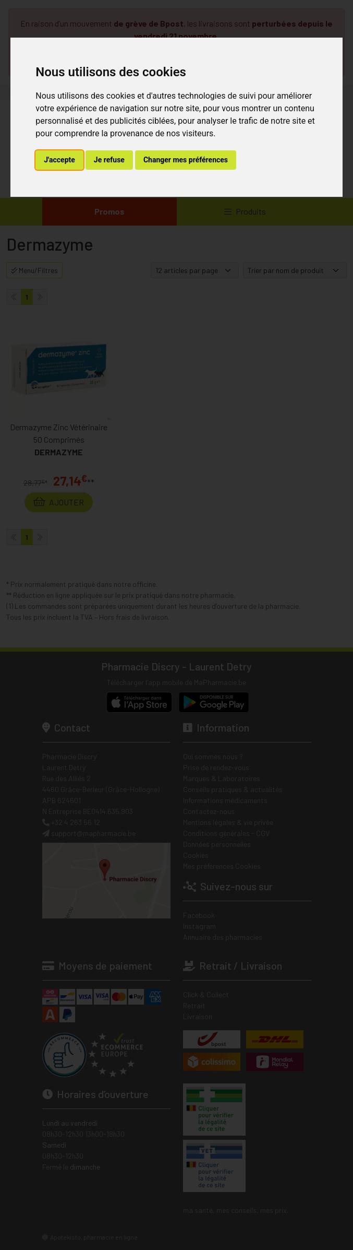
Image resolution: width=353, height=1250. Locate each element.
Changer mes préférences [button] (185, 160)
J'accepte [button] (59, 160)
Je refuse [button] (109, 160)
